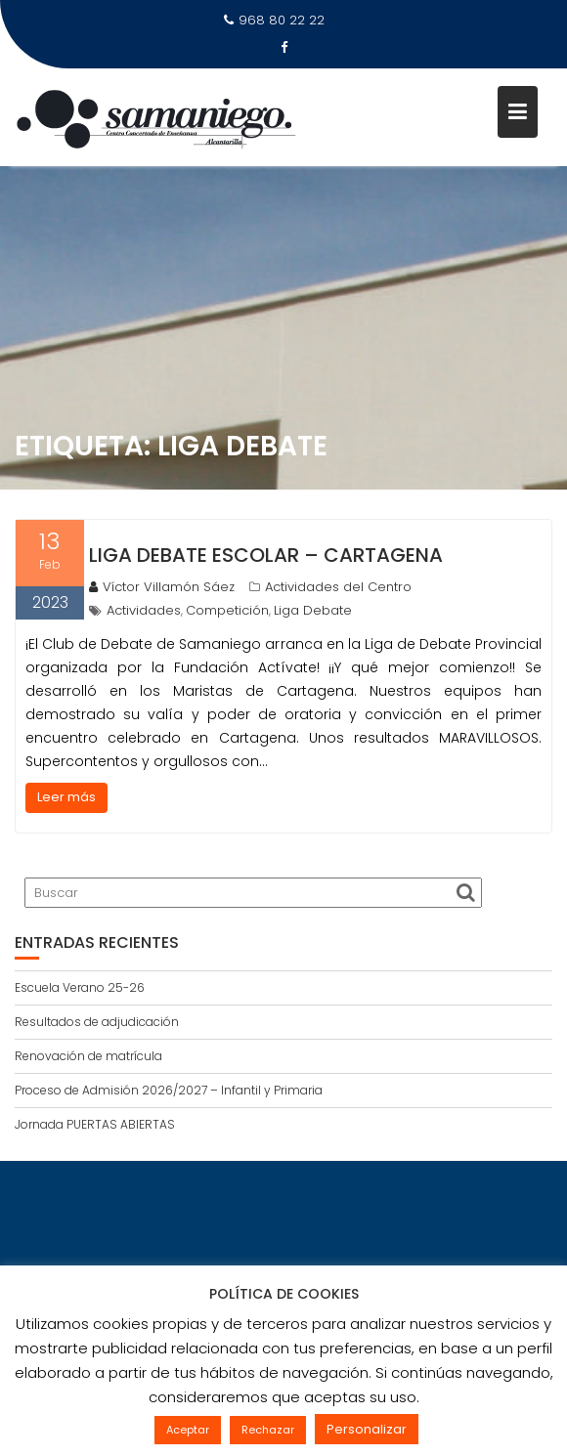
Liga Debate (313, 610)
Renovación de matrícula (88, 1056)
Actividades (144, 610)
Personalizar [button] (367, 1429)
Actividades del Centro (338, 587)
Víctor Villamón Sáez (162, 587)
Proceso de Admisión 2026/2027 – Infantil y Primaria (169, 1090)
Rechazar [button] (267, 1429)
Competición (227, 610)
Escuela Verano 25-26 (80, 987)
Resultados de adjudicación (97, 1021)
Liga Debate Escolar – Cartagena (266, 555)
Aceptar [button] (187, 1429)
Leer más (66, 797)
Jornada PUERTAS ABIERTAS (95, 1124)
